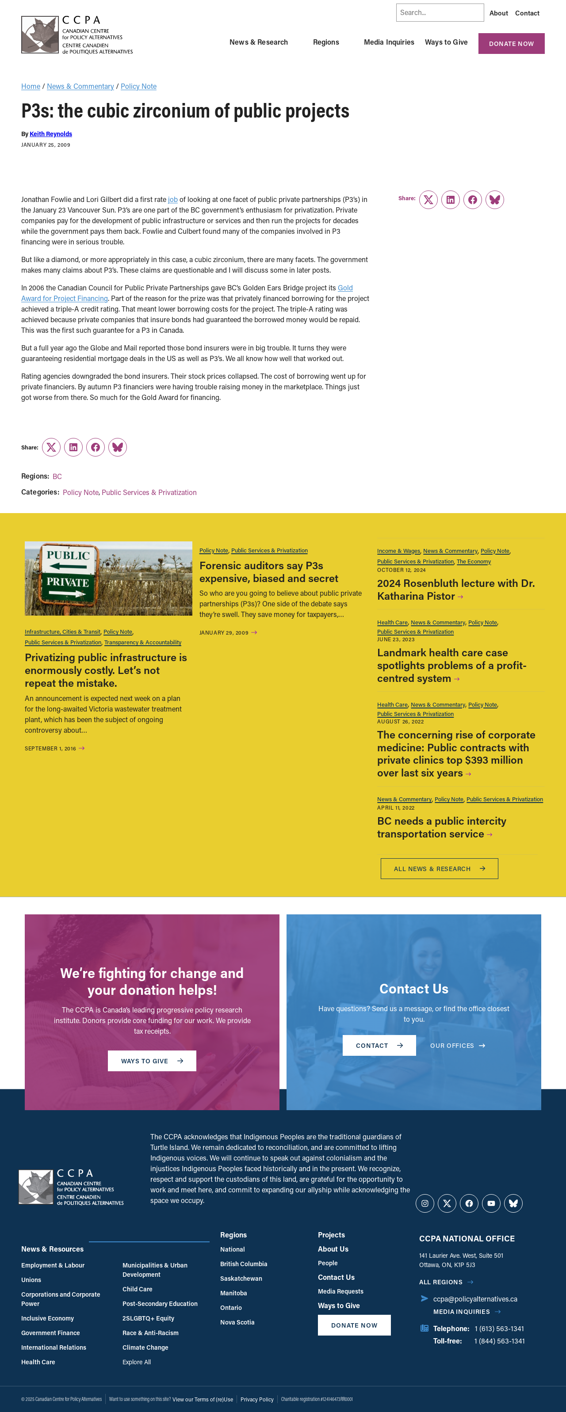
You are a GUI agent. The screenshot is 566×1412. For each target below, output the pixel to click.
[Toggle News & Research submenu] (299, 42)
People (328, 1263)
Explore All (136, 1362)
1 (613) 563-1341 (499, 1328)
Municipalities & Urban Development (154, 1270)
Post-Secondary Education (160, 1303)
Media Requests (340, 1291)
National (232, 1249)
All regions (441, 1282)
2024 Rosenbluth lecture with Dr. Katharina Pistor (456, 589)
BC (57, 476)
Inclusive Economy (47, 1318)
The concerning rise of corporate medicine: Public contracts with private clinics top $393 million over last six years (456, 753)
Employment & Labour (52, 1265)
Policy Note (139, 86)
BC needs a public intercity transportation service (441, 827)
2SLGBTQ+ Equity (148, 1318)
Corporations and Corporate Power (60, 1299)
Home (30, 86)
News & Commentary (80, 86)
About (499, 12)
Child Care (137, 1289)
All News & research (439, 868)
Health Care (392, 622)
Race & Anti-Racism (150, 1332)
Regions (326, 41)
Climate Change (145, 1347)
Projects (331, 1234)
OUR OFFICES (457, 1045)
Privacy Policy (257, 1399)
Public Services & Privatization (149, 492)
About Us (333, 1248)
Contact (527, 12)
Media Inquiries (389, 41)
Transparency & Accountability (142, 642)
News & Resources (52, 1248)
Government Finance (50, 1332)
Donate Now (511, 43)
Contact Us (336, 1277)
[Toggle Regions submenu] (350, 42)
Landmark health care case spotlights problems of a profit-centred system (452, 665)
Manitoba (233, 1293)
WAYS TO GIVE (152, 1061)
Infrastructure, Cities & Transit (62, 631)
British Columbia (244, 1264)
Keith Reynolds (51, 133)
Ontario (231, 1307)
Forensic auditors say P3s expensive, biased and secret (268, 571)
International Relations (53, 1347)
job (173, 199)
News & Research (258, 41)
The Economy (474, 561)
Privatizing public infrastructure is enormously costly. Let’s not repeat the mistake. (106, 669)
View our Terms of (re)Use (202, 1399)
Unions (31, 1279)
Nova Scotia (237, 1322)
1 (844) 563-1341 (499, 1340)
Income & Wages (398, 550)
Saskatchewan (241, 1278)
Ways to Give (446, 41)
